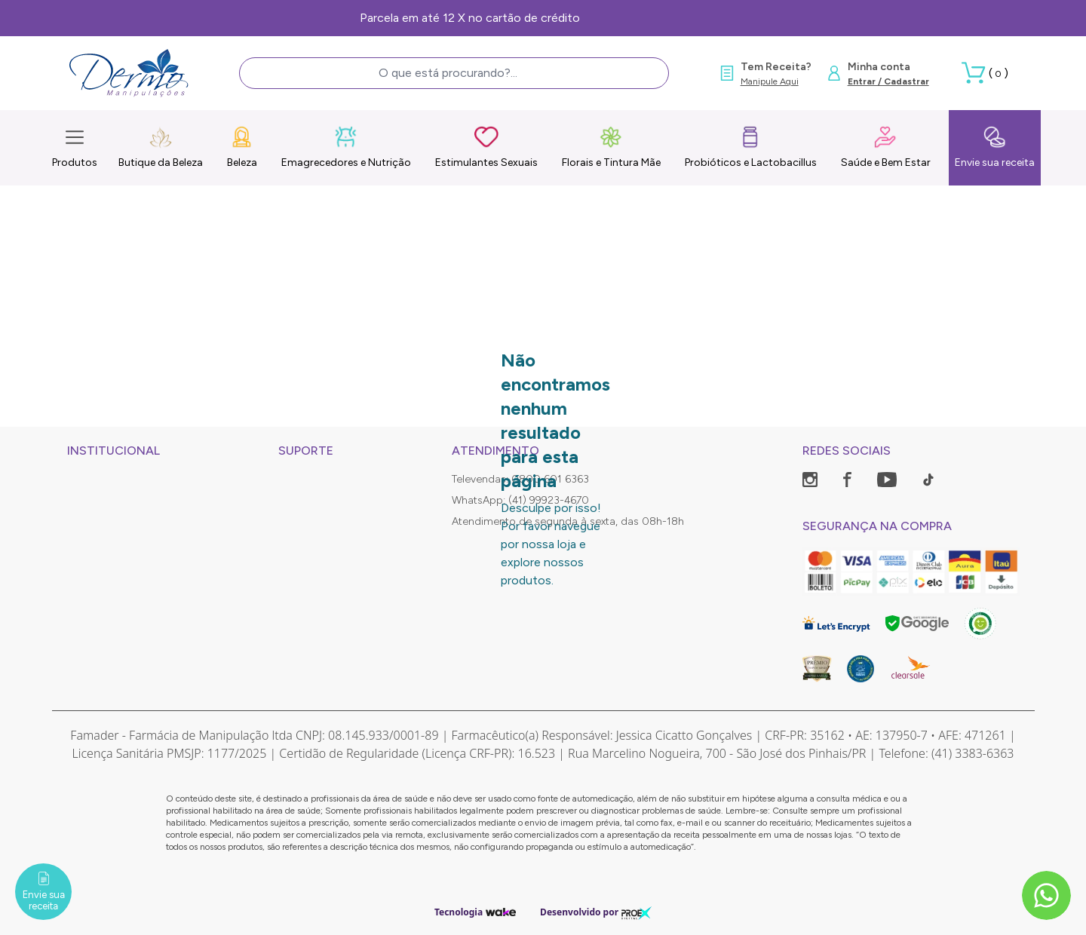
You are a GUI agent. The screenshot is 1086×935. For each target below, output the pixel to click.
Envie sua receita (995, 147)
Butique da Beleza (160, 147)
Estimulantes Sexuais (486, 147)
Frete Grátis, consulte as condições (543, 18)
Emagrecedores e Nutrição (346, 147)
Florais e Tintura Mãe (611, 147)
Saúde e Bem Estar (886, 147)
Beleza (242, 147)
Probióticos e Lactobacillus (751, 147)
